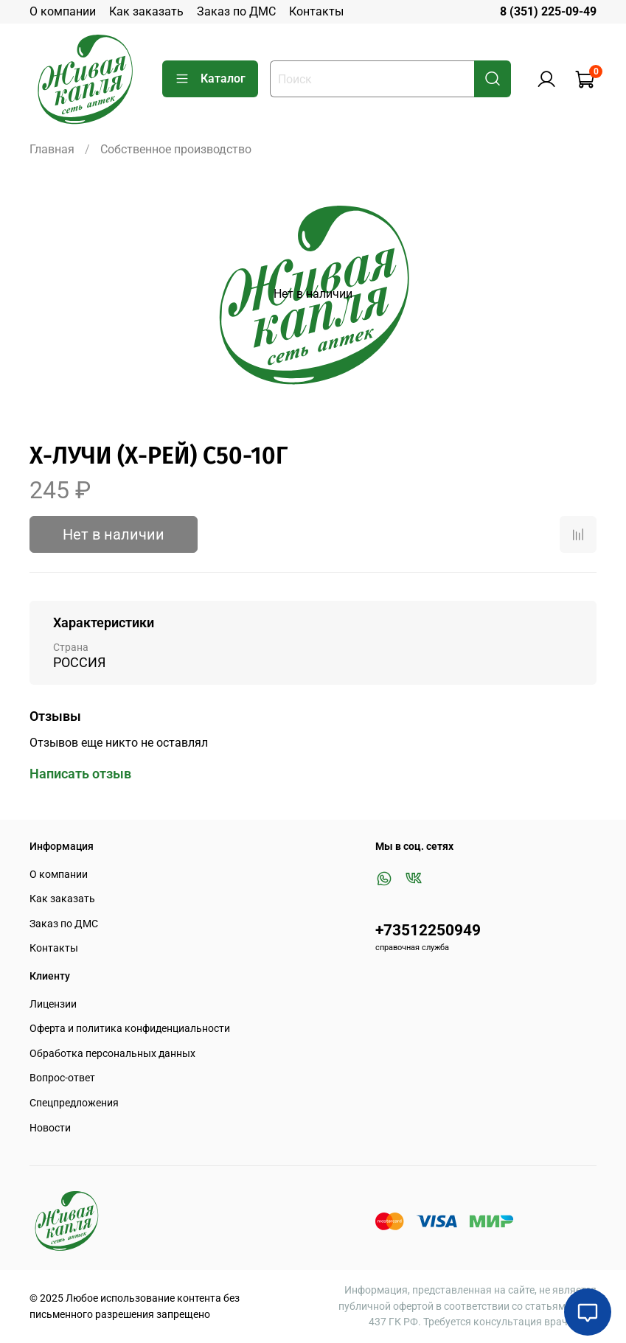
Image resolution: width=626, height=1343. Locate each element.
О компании (62, 11)
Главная (51, 149)
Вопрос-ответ (62, 1078)
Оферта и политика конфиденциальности (129, 1028)
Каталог (210, 78)
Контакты (316, 11)
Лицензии (53, 1004)
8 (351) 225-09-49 (548, 11)
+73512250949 (428, 930)
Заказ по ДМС (236, 11)
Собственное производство (175, 149)
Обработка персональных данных (112, 1053)
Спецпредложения (74, 1103)
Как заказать (146, 11)
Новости (50, 1128)
